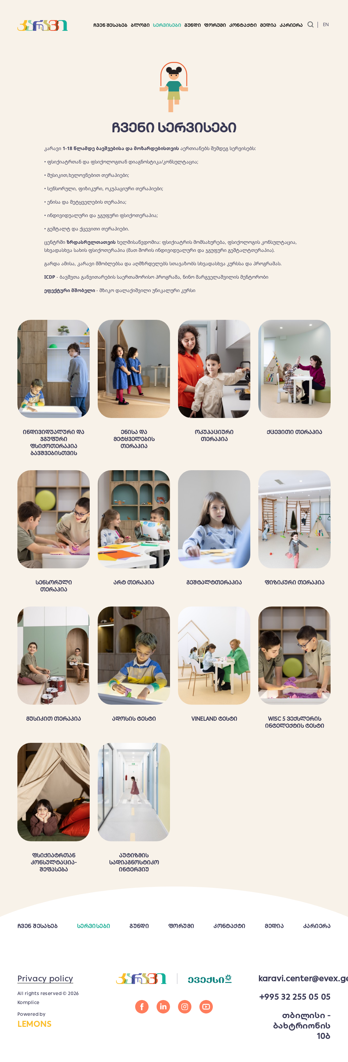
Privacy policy (45, 978)
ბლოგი (140, 25)
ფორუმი (215, 25)
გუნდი (192, 25)
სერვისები (167, 25)
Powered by (53, 1020)
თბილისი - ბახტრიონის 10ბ (302, 1025)
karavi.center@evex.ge (294, 978)
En (326, 24)
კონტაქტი (243, 25)
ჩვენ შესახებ (110, 25)
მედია (274, 926)
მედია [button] (268, 25)
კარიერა (291, 25)
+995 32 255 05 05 (295, 997)
